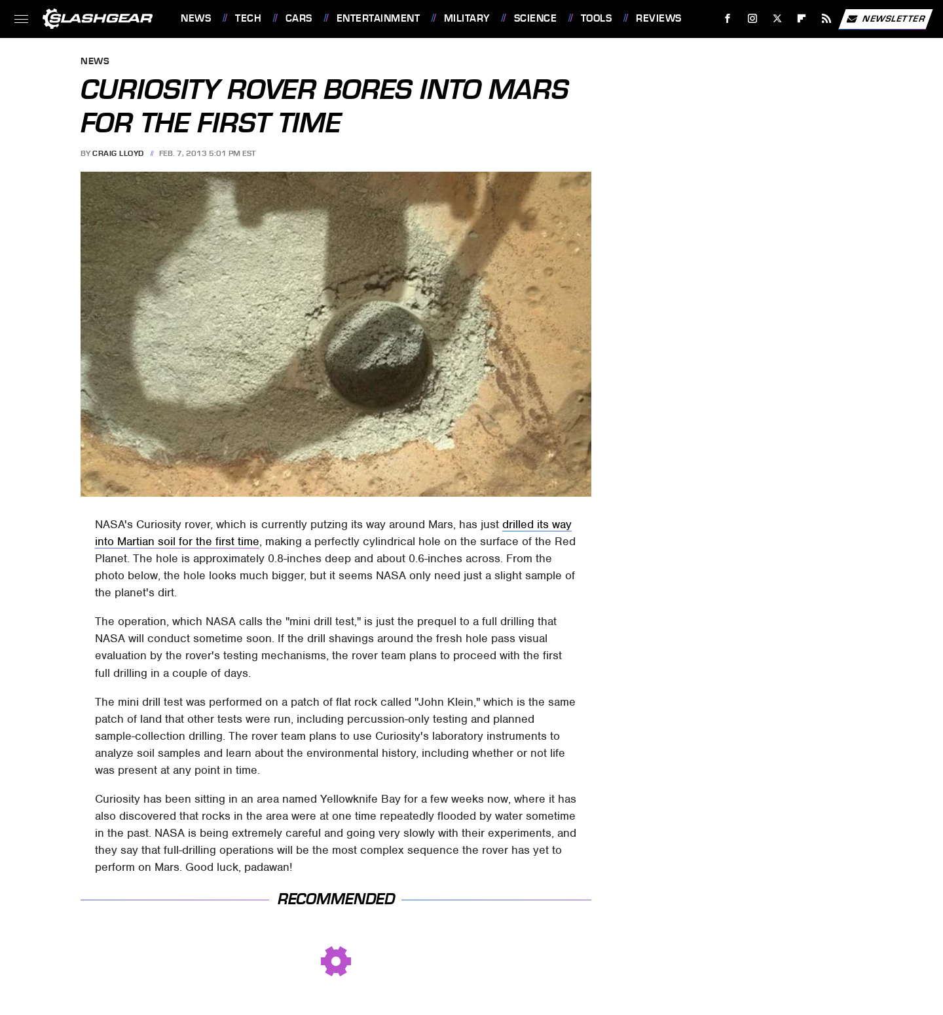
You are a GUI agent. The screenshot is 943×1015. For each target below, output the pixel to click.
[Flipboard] (801, 19)
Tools (596, 18)
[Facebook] (727, 19)
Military (467, 18)
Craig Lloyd (118, 153)
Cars (299, 18)
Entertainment (378, 18)
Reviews (659, 18)
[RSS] (826, 19)
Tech (248, 18)
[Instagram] (752, 19)
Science (535, 18)
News (196, 18)
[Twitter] (776, 19)
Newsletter (885, 19)
